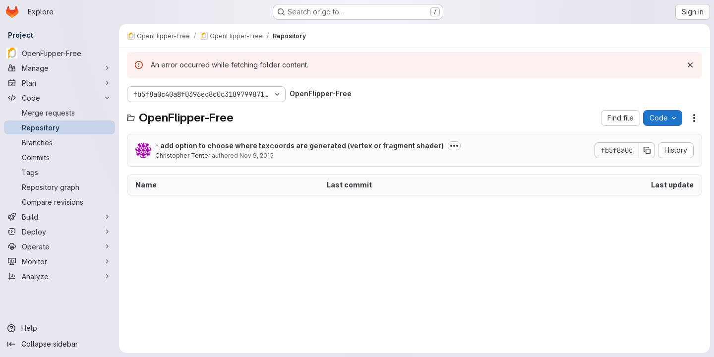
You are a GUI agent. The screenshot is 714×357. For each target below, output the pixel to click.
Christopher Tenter (182, 155)
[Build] (59, 217)
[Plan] (59, 83)
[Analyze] (59, 276)
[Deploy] (59, 231)
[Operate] (59, 246)
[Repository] (59, 127)
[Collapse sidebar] (59, 344)
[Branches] (59, 142)
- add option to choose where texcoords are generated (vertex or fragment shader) (299, 145)
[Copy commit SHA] (647, 150)
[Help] (59, 328)
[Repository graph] (59, 187)
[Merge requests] (59, 112)
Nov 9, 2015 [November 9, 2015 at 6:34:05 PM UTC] (256, 155)
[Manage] (59, 68)
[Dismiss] (690, 65)
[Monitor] (59, 261)
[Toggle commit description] (454, 145)
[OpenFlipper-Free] (59, 53)
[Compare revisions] (59, 202)
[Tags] (59, 172)
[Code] (59, 98)
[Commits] (59, 157)
